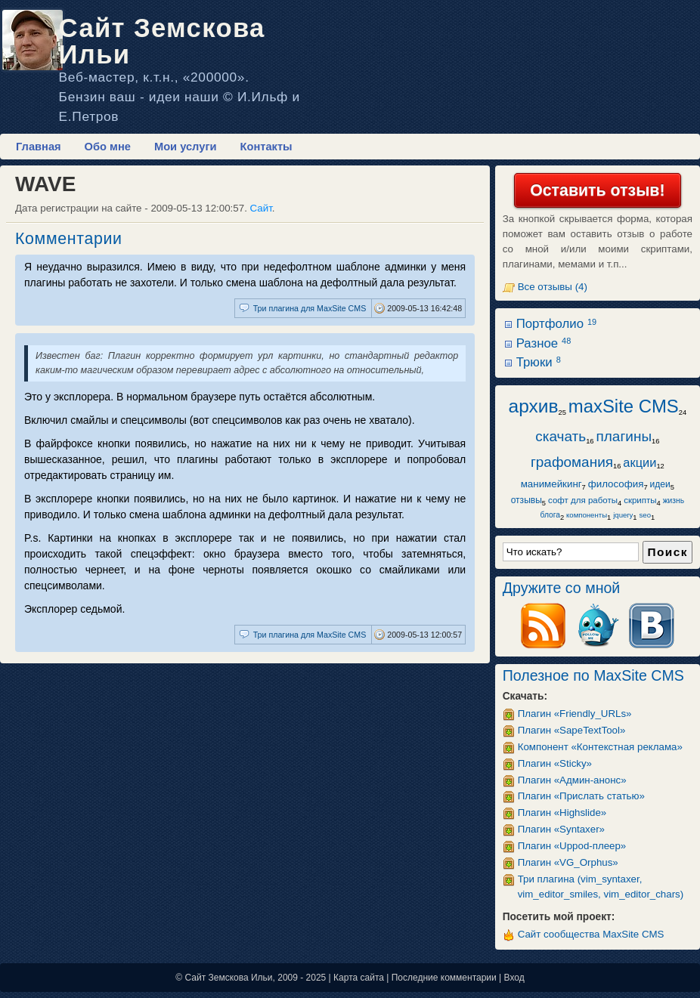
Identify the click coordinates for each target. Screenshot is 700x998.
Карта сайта (358, 977)
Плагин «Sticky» (555, 763)
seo (645, 515)
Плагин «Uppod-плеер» (572, 845)
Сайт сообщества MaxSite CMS (591, 934)
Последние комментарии (444, 977)
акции (639, 462)
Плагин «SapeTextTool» (572, 730)
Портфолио (556, 324)
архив (534, 406)
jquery (623, 515)
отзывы (526, 500)
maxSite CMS (623, 406)
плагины (624, 436)
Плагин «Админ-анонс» (572, 780)
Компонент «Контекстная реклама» (600, 746)
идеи (660, 484)
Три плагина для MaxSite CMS (310, 308)
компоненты (586, 515)
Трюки (538, 362)
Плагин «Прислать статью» (581, 796)
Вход (514, 977)
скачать (560, 436)
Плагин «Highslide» (562, 812)
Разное (543, 343)
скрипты (640, 500)
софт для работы (583, 500)
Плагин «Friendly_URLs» (575, 713)
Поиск (667, 551)
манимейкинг (551, 484)
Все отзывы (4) (552, 286)
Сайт (261, 208)
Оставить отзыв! (597, 190)
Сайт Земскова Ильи (162, 41)
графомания (572, 462)
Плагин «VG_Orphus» (568, 862)
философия (616, 484)
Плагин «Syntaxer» (561, 829)
